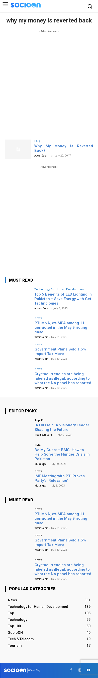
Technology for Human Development (59, 289)
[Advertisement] (49, 83)
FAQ (37, 141)
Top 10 (39, 420)
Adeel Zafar (40, 155)
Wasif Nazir (41, 337)
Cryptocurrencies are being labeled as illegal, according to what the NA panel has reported (63, 378)
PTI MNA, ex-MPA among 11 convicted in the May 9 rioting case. (61, 327)
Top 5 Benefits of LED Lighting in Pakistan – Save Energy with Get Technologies (63, 299)
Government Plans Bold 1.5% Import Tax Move (60, 351)
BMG (38, 444)
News (38, 318)
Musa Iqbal (41, 464)
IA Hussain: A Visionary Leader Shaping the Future (62, 427)
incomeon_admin (44, 434)
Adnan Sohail (42, 308)
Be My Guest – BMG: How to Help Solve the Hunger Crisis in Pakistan (62, 454)
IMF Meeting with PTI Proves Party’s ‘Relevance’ (60, 478)
